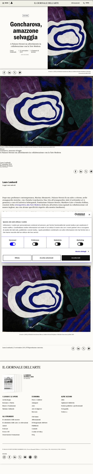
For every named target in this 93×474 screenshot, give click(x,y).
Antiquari (35, 404)
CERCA (87, 3)
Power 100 (6, 441)
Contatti (35, 435)
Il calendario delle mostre (12, 424)
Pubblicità (36, 431)
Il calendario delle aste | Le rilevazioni (13, 429)
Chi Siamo (35, 420)
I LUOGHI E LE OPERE (10, 397)
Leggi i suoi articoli (8, 185)
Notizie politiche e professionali (73, 408)
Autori (4, 434)
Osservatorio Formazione (12, 445)
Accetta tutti (75, 258)
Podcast (5, 437)
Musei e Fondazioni (9, 408)
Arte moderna (25, 54)
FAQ (33, 442)
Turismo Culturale (9, 411)
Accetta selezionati (46, 258)
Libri (63, 401)
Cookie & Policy (38, 439)
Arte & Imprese (38, 411)
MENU (6, 3)
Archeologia (7, 401)
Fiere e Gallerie (38, 401)
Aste (33, 408)
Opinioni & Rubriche (69, 404)
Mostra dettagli (80, 251)
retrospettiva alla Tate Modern (28, 205)
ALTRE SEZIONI (66, 397)
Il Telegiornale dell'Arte (41, 428)
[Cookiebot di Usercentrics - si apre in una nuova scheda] (76, 214)
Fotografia (65, 411)
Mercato (35, 415)
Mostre (25, 15)
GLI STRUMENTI (8, 421)
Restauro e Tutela (9, 404)
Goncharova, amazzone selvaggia (25, 31)
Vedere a (64, 415)
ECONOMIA (35, 397)
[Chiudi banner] (89, 214)
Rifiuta (17, 258)
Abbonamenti (75, 3)
